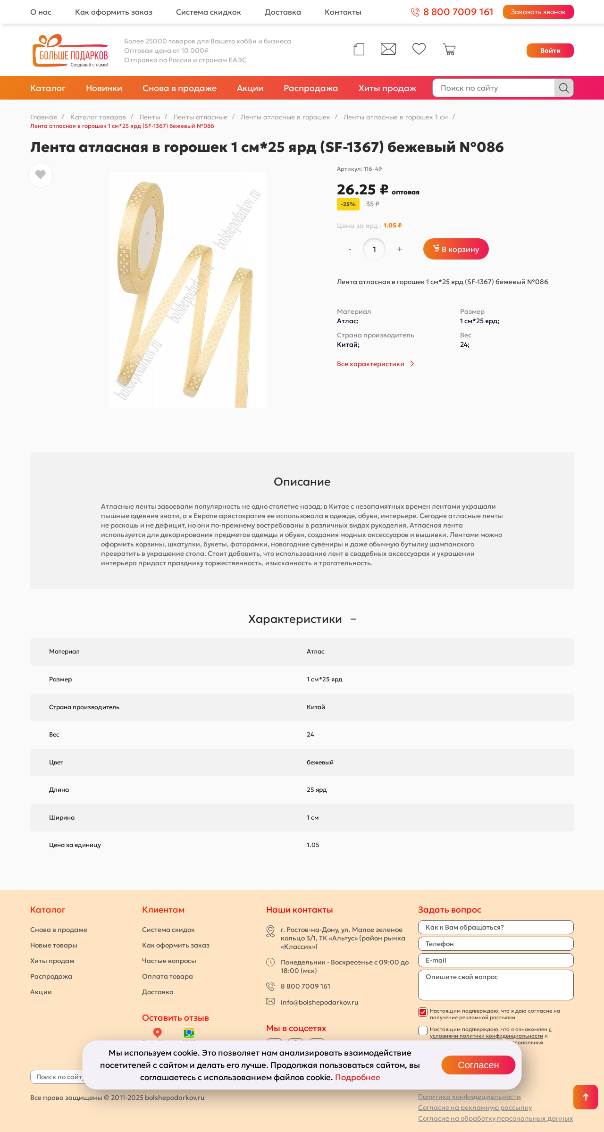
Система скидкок (208, 12)
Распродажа (311, 88)
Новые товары (53, 945)
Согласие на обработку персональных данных (495, 1118)
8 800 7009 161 (305, 986)
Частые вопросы (169, 960)
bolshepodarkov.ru (174, 1097)
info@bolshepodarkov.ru (319, 1002)
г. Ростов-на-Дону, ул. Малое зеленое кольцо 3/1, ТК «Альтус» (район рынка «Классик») (343, 938)
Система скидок (168, 929)
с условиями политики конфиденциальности (491, 1032)
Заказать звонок (538, 12)
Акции (250, 88)
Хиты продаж (387, 88)
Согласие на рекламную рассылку (475, 1107)
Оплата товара (167, 976)
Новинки (104, 88)
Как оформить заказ (113, 12)
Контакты (343, 12)
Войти (550, 50)
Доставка (283, 12)
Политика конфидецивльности (469, 1096)
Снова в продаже (180, 88)
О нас (40, 12)
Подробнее (357, 1077)
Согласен (478, 1065)
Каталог (48, 88)
